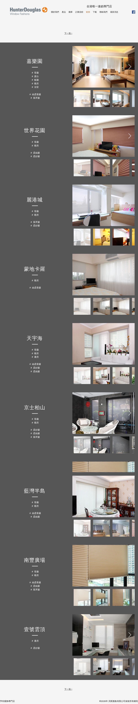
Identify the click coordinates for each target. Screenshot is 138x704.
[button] (63, 12)
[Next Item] (129, 67)
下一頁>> (68, 33)
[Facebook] (133, 12)
